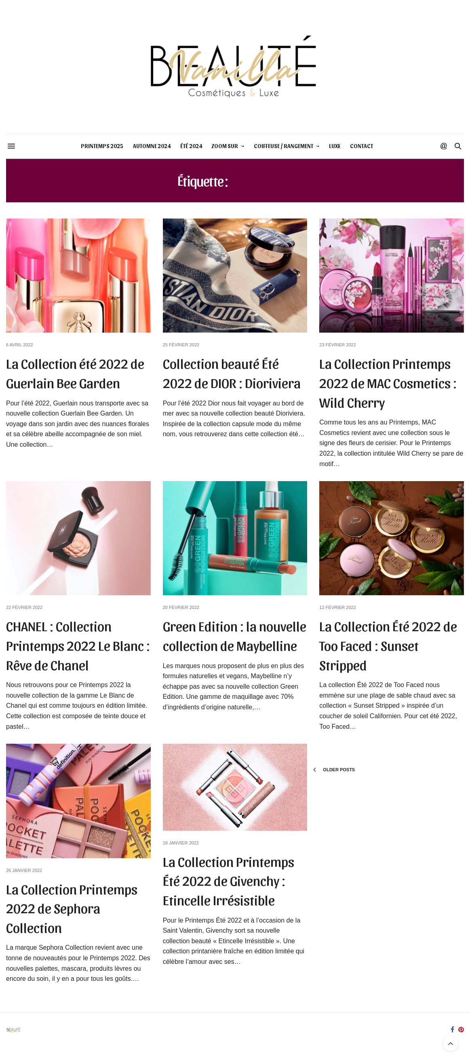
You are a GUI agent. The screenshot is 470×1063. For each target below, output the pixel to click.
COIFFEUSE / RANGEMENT (283, 145)
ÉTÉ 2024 (191, 145)
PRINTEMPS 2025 (102, 145)
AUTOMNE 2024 (152, 145)
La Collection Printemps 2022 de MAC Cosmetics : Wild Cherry (388, 381)
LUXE (334, 145)
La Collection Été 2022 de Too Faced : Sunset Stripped (388, 644)
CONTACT (361, 145)
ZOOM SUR (225, 145)
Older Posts (334, 769)
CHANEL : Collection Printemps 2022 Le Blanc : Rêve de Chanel (78, 644)
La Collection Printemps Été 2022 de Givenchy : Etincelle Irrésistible (228, 880)
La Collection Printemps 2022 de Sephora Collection (71, 907)
